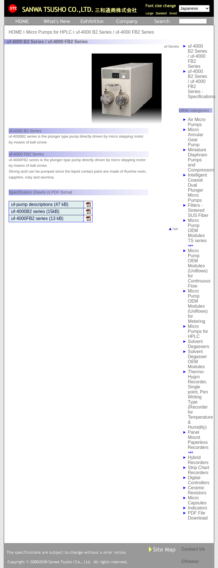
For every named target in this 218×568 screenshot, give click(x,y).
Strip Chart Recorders (198, 470)
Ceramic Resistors (197, 490)
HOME (15, 32)
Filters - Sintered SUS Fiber (198, 210)
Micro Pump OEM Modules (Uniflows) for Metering (198, 306)
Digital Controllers (198, 480)
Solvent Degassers (198, 344)
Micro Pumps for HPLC (49, 32)
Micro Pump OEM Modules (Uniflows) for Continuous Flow (199, 268)
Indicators (197, 508)
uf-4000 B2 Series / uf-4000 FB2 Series (197, 56)
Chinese (190, 561)
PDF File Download (198, 515)
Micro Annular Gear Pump (195, 137)
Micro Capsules (197, 500)
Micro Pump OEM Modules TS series (197, 230)
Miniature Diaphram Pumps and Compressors (201, 159)
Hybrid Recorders (198, 460)
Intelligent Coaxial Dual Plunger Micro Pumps (197, 188)
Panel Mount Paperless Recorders (198, 440)
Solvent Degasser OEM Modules (197, 359)
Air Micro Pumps (196, 122)
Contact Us (193, 549)
